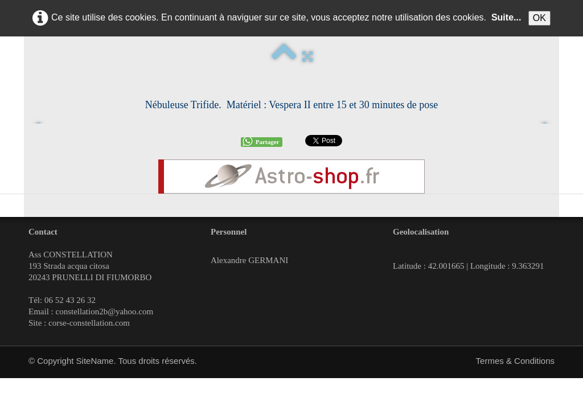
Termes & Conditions (515, 361)
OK (539, 18)
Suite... (506, 17)
